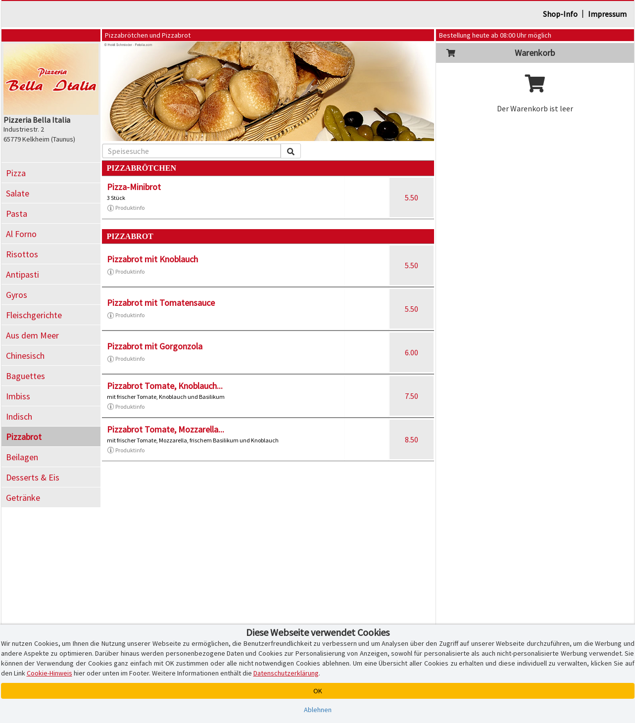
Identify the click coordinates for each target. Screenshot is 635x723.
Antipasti (22, 274)
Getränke (23, 497)
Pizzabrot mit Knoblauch (152, 259)
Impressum (607, 14)
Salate (17, 193)
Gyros (16, 294)
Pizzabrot (24, 436)
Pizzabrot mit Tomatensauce (161, 302)
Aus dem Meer (32, 335)
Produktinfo (126, 208)
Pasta (16, 213)
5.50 (411, 197)
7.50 (411, 396)
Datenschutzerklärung (286, 673)
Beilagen (22, 457)
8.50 (411, 439)
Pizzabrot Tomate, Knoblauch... (165, 385)
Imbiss (18, 396)
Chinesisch (25, 355)
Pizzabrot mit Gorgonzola (154, 346)
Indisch (19, 416)
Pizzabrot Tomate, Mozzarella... (165, 429)
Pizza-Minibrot (134, 187)
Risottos (22, 254)
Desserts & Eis (32, 477)
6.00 (411, 352)
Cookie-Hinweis (49, 673)
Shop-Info (560, 14)
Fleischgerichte (34, 315)
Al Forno (21, 234)
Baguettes (25, 376)
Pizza (16, 173)
